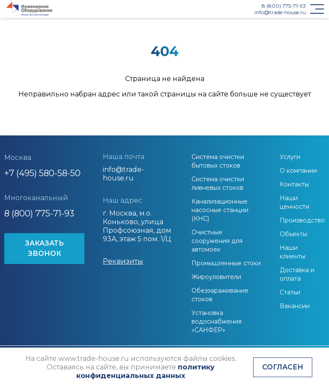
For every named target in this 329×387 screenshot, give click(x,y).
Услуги (290, 157)
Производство (302, 220)
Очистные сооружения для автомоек (216, 240)
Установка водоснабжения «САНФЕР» (216, 321)
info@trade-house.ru (280, 12)
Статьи (290, 292)
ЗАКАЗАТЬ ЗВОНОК (44, 248)
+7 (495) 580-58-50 (42, 173)
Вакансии (295, 306)
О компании (298, 170)
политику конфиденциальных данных (145, 371)
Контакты (294, 184)
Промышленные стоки (226, 263)
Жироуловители (216, 277)
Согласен (282, 367)
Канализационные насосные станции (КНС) (219, 210)
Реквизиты (123, 261)
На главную (164, 113)
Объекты (293, 234)
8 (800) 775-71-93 (284, 6)
